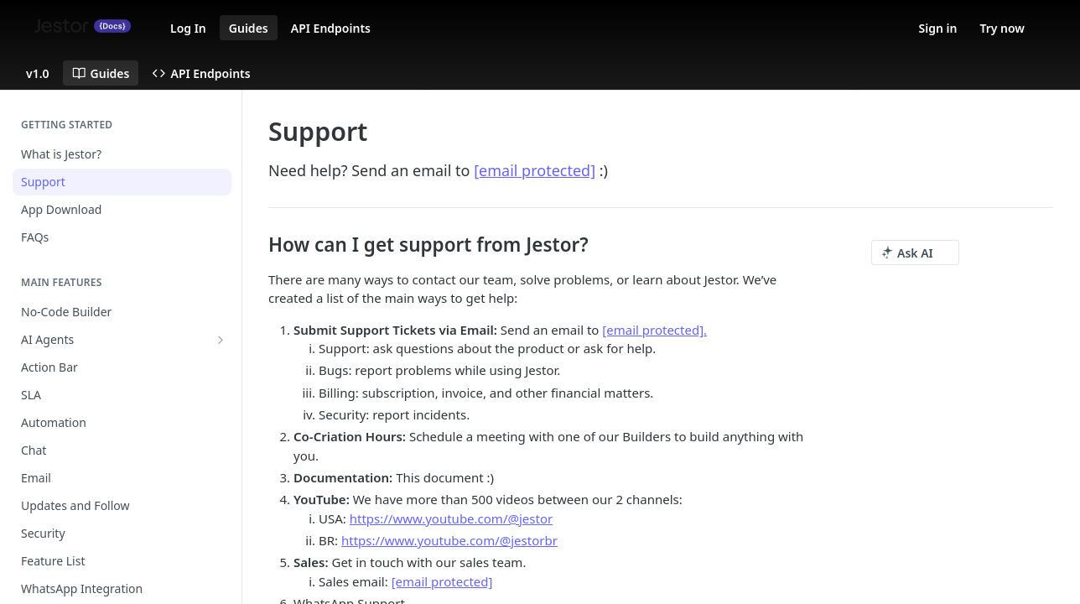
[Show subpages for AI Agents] (220, 339)
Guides (248, 28)
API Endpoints (331, 28)
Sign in (938, 28)
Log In (188, 28)
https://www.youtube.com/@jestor (451, 518)
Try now (1002, 28)
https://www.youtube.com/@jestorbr (449, 540)
